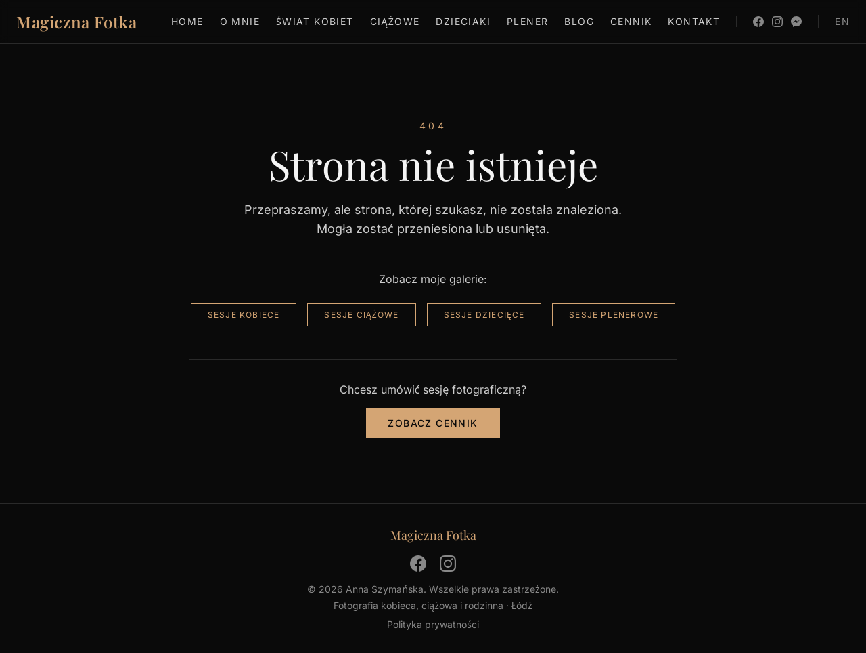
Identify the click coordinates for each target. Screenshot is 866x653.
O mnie (240, 21)
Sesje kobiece (244, 315)
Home (187, 21)
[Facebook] (758, 21)
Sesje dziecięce (484, 315)
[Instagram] (777, 21)
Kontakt (694, 21)
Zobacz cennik (433, 423)
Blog (579, 21)
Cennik (631, 21)
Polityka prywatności (433, 624)
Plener (527, 21)
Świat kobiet (315, 21)
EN (842, 21)
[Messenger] (796, 21)
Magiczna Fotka (76, 22)
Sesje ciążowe (361, 315)
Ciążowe (395, 21)
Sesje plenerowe (613, 315)
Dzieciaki (463, 21)
